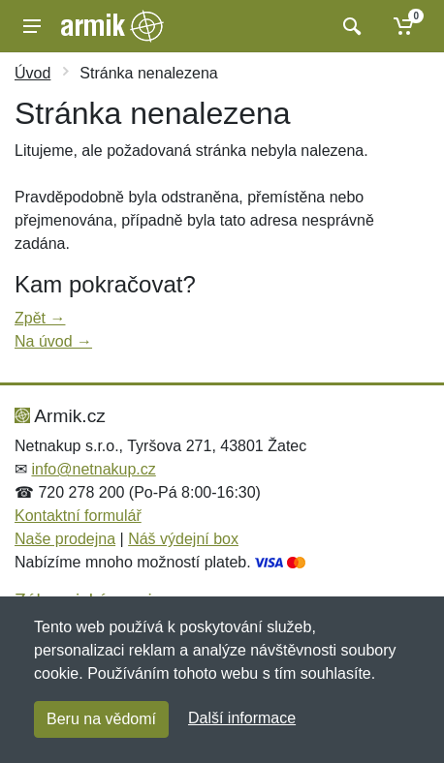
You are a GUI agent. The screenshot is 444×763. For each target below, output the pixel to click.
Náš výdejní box (183, 539)
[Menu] (32, 26)
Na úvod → (53, 341)
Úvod (32, 73)
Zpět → (40, 318)
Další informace (242, 718)
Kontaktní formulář (78, 515)
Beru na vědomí (101, 719)
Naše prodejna (65, 539)
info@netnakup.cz (93, 469)
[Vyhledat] (349, 26)
